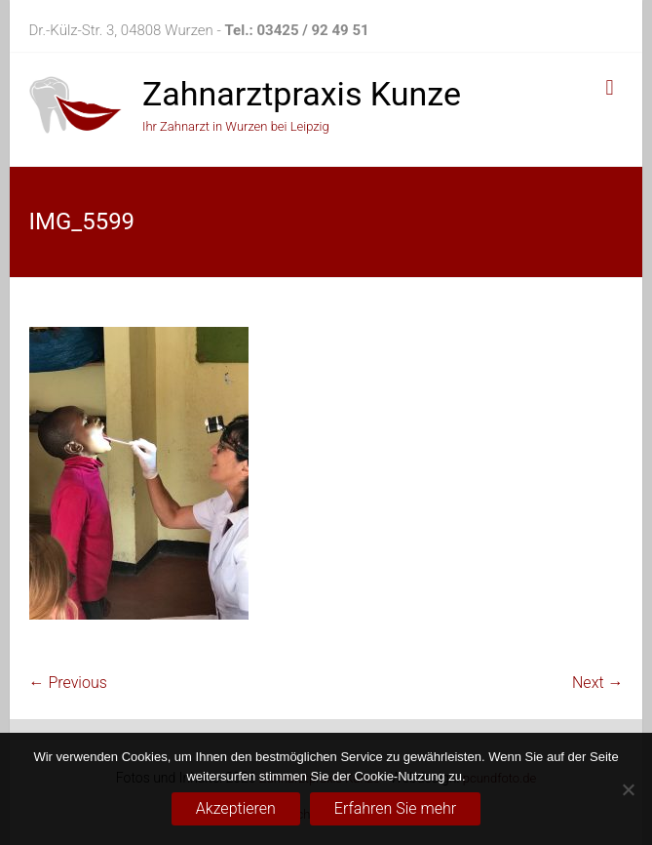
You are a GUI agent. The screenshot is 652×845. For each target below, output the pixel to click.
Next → (597, 682)
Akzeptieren (236, 808)
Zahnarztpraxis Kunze (301, 93)
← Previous (68, 682)
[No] (627, 789)
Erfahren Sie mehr (395, 808)
